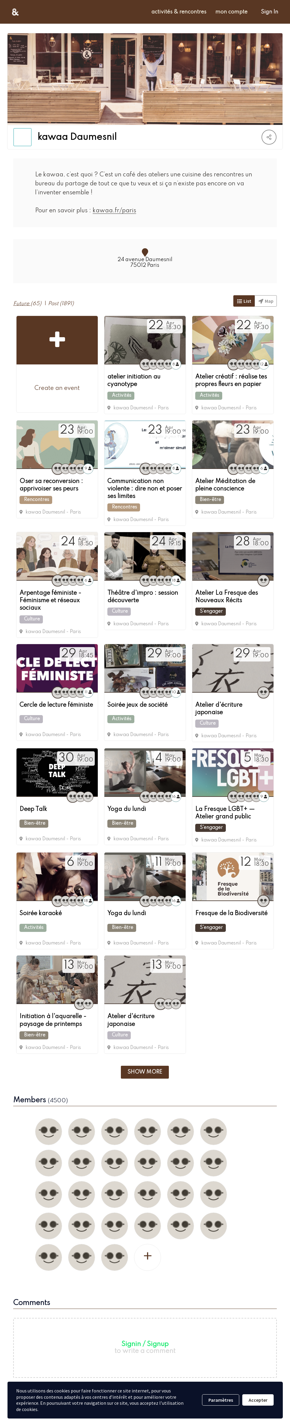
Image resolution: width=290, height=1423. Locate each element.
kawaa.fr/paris (109, 211)
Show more (144, 1070)
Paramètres (220, 1400)
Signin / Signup (145, 1342)
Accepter (258, 1400)
